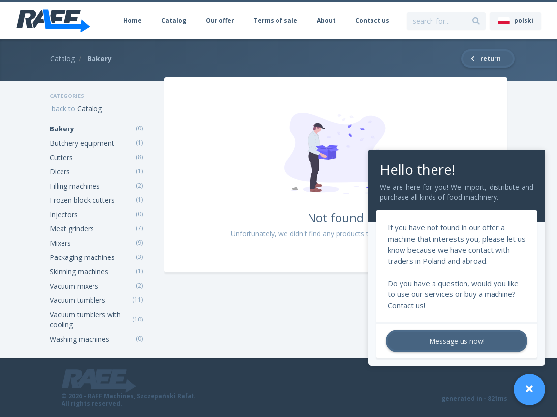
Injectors (64, 214)
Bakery (62, 128)
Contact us (372, 20)
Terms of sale (275, 20)
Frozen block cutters (82, 200)
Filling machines (75, 186)
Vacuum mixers (74, 285)
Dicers (60, 171)
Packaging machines (82, 257)
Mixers (60, 243)
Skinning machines (79, 271)
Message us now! (457, 341)
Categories (67, 95)
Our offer (220, 20)
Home (133, 20)
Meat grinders (72, 228)
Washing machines (79, 339)
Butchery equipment (82, 143)
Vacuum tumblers (77, 300)
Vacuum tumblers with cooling (85, 319)
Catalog (173, 20)
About (326, 20)
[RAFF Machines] (53, 20)
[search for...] (476, 21)
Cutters (61, 157)
